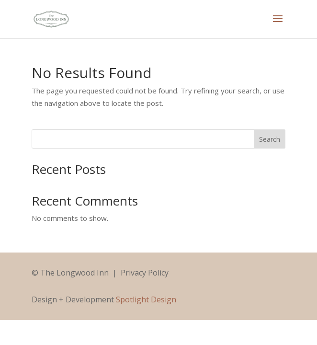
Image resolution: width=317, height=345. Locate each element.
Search (269, 139)
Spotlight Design (146, 299)
